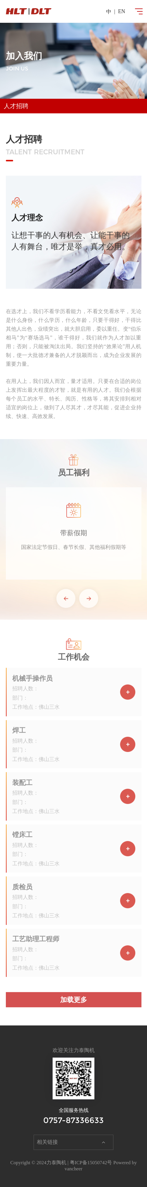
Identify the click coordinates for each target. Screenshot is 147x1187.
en (121, 11)
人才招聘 (16, 106)
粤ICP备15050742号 (91, 1162)
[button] (65, 601)
